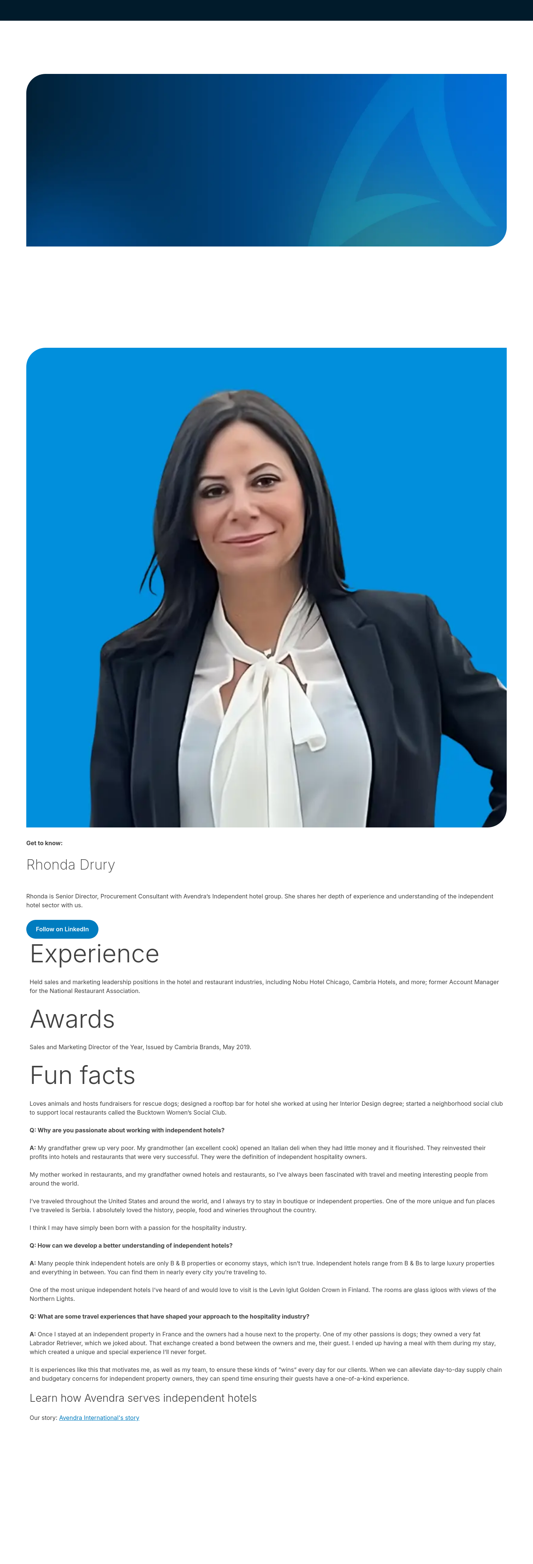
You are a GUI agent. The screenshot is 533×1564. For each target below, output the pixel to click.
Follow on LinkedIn (62, 929)
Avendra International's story (99, 1417)
